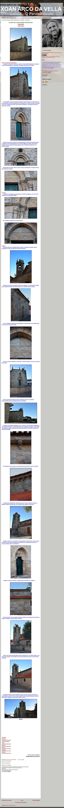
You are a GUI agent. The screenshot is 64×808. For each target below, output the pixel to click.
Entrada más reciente (6, 800)
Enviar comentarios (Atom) (11, 805)
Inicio (22, 800)
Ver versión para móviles (21, 802)
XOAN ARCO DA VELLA (12, 5)
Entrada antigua (36, 800)
